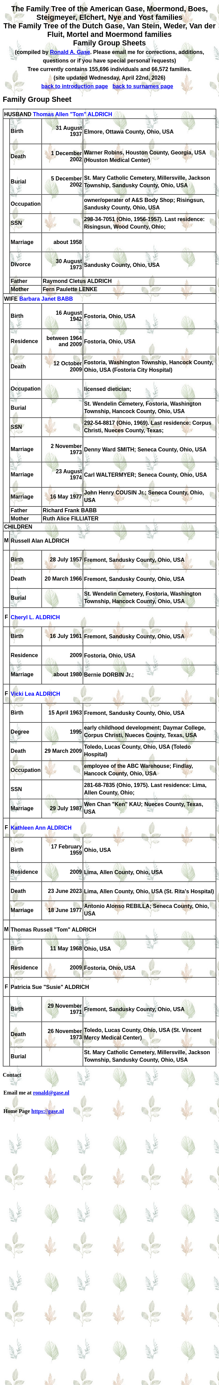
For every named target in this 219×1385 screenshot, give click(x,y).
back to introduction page (74, 86)
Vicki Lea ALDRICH (35, 694)
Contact (12, 1075)
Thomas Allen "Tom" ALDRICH (72, 114)
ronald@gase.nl (51, 1093)
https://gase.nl (47, 1111)
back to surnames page (143, 86)
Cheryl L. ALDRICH (35, 618)
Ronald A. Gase (70, 52)
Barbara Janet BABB (46, 299)
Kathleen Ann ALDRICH (41, 828)
